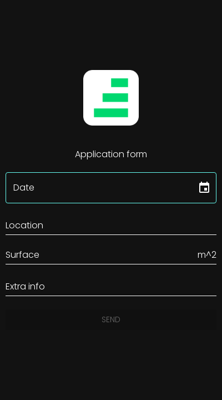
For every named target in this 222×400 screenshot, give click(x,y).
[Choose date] (204, 188)
